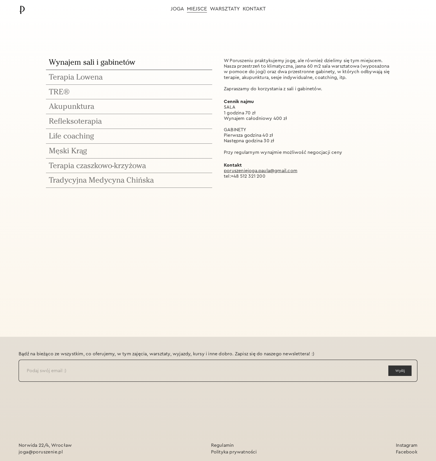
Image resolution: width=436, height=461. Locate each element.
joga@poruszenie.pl (41, 452)
